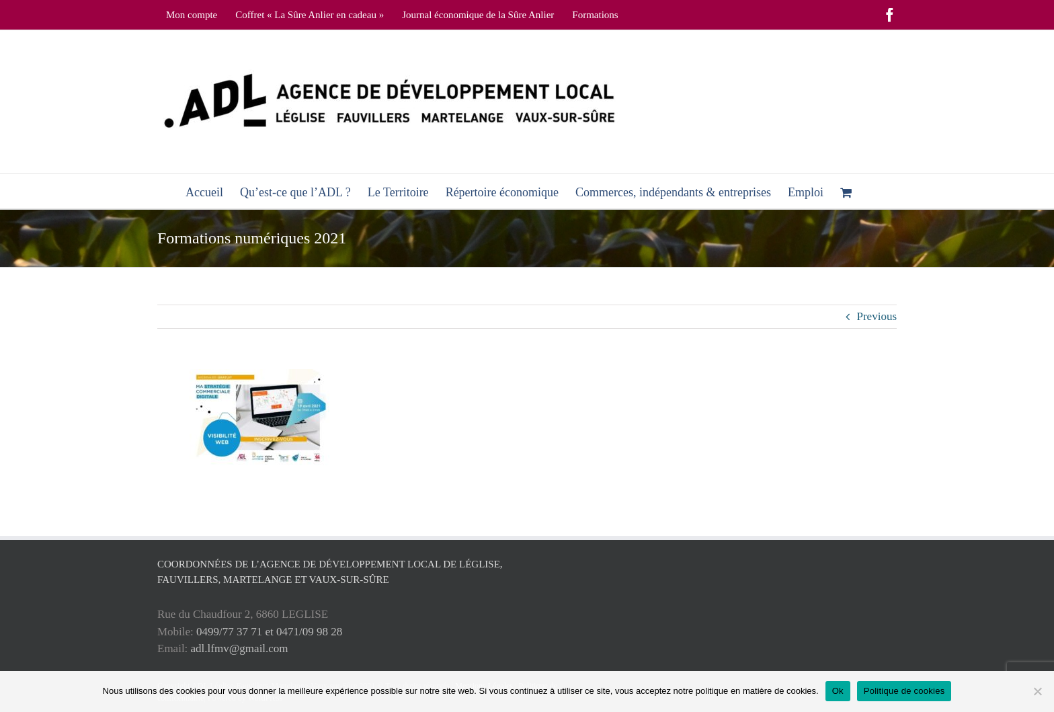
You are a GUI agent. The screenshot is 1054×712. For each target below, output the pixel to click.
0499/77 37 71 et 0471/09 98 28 (269, 631)
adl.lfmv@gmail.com (239, 648)
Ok (838, 691)
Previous (877, 316)
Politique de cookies (904, 691)
